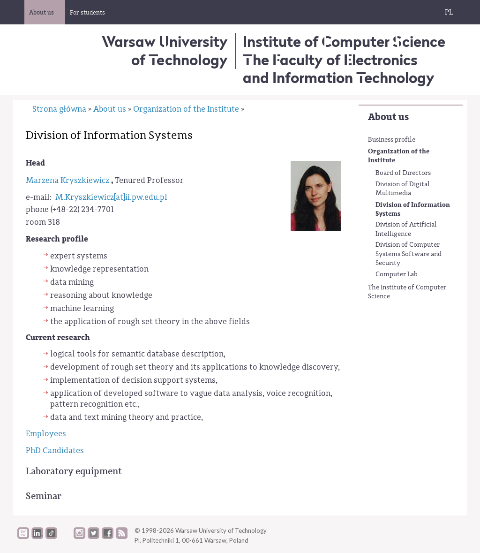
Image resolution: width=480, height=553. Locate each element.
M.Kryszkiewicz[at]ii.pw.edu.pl (111, 197)
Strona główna (59, 109)
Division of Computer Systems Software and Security (408, 254)
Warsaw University (165, 50)
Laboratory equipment (74, 471)
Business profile (391, 140)
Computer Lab (396, 274)
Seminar (43, 496)
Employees (46, 434)
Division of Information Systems (412, 209)
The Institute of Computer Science (407, 292)
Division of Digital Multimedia (402, 189)
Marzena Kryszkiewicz (67, 180)
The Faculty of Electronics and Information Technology (339, 68)
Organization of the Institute (398, 156)
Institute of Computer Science (344, 41)
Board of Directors (403, 173)
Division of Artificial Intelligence (406, 229)
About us (388, 117)
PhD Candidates (55, 450)
